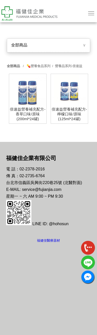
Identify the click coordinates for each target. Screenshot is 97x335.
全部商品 (19, 45)
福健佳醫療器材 (48, 240)
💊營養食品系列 (38, 66)
